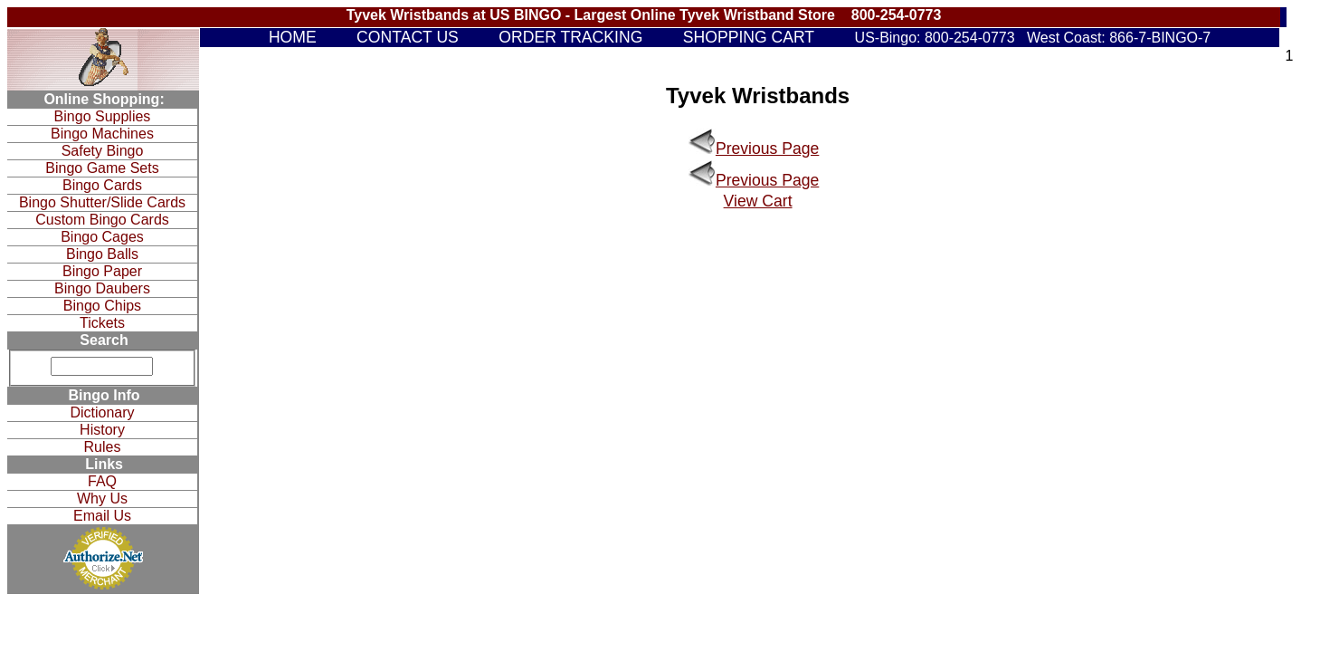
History (102, 429)
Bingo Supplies (102, 116)
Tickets (102, 323)
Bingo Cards (102, 185)
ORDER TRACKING (570, 37)
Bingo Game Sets (101, 168)
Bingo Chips (102, 305)
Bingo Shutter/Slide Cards (102, 202)
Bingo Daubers (102, 288)
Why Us (102, 498)
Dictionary (102, 412)
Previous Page (767, 148)
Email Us (102, 515)
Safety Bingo (103, 150)
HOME (293, 37)
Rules (102, 447)
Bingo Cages (102, 236)
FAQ (102, 481)
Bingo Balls (102, 254)
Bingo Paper (102, 271)
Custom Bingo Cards (102, 219)
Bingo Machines (102, 133)
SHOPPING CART (748, 37)
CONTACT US (407, 37)
